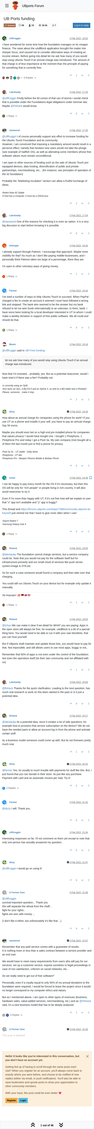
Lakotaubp (15, 92)
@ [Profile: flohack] (7, 688)
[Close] (87, 1056)
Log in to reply (81, 25)
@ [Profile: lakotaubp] (9, 554)
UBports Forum (33, 6)
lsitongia (13, 245)
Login (23, 1100)
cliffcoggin (15, 38)
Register (11, 1100)
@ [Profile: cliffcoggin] (9, 98)
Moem (12, 344)
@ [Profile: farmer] (7, 770)
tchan (12, 478)
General (10, 25)
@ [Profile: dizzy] (6, 808)
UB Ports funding (35, 350)
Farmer (13, 290)
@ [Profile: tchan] (6, 625)
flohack (13, 548)
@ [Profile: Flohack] (16, 105)
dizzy (12, 411)
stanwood (14, 130)
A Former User (17, 892)
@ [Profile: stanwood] (9, 221)
